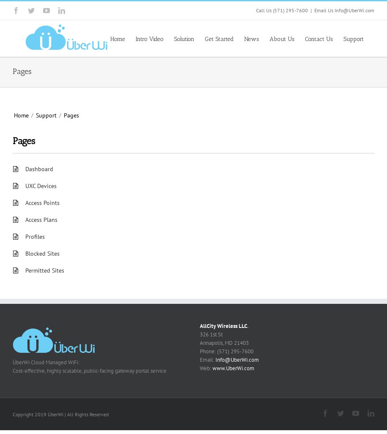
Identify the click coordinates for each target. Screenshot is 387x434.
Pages (71, 115)
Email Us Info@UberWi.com (344, 10)
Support (46, 115)
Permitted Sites (44, 270)
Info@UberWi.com (237, 359)
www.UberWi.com (233, 368)
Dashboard (39, 169)
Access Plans (41, 220)
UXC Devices (41, 186)
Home (21, 115)
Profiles (35, 236)
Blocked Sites (42, 253)
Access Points (42, 203)
